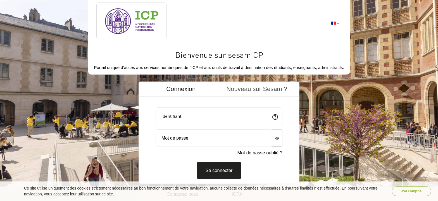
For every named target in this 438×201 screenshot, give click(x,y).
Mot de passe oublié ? (259, 152)
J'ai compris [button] (411, 191)
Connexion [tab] (181, 88)
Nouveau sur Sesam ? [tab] (256, 88)
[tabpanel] (219, 141)
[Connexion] (219, 170)
